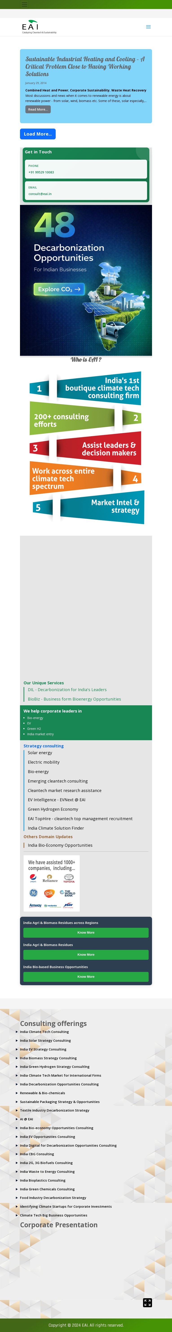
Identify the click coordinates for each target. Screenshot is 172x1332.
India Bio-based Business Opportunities (55, 966)
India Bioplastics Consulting (43, 1180)
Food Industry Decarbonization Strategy (53, 1197)
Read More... (38, 109)
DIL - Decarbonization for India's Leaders (67, 689)
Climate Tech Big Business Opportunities (53, 1215)
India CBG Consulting (37, 1154)
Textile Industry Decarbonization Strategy (54, 1110)
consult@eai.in (40, 194)
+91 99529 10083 (41, 172)
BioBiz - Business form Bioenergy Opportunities (74, 699)
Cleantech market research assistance (64, 790)
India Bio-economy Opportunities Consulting (56, 1128)
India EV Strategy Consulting (43, 1049)
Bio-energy (35, 718)
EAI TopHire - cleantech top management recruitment (80, 818)
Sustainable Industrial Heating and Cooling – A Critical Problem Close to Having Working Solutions (85, 67)
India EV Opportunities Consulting (47, 1136)
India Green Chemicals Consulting (47, 1189)
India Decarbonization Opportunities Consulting (59, 1084)
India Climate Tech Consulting (44, 1031)
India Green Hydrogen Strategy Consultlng (55, 1066)
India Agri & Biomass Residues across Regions (60, 922)
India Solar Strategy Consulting (45, 1040)
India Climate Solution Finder (56, 828)
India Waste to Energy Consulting (47, 1171)
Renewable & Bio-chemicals (42, 1093)
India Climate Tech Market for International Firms (60, 1075)
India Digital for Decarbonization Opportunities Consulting (68, 1145)
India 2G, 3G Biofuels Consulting (46, 1162)
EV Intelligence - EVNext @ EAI (56, 799)
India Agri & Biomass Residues (48, 944)
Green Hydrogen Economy (53, 809)
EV (29, 723)
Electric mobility (44, 762)
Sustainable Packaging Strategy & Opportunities (60, 1101)
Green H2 (34, 728)
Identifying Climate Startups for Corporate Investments (66, 1206)
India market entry (40, 734)
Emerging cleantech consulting (58, 781)
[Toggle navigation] (24, 4)
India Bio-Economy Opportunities (60, 845)
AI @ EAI (26, 1119)
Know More (85, 932)
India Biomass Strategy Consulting (48, 1058)
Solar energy (40, 752)
